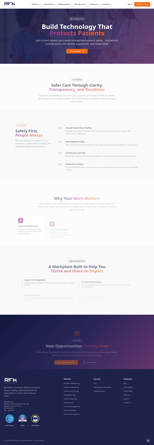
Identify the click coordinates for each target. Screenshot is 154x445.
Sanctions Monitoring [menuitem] (71, 391)
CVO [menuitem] (95, 383)
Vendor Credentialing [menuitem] (71, 387)
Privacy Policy (39, 440)
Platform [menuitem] (67, 379)
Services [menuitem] (97, 379)
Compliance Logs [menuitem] (70, 395)
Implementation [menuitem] (99, 391)
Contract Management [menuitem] (72, 414)
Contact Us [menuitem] (127, 403)
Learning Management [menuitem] (72, 406)
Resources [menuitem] (128, 379)
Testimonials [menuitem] (128, 391)
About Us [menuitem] (127, 395)
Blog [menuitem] (125, 383)
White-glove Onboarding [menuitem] (102, 387)
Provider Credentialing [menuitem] (71, 383)
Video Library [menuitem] (128, 387)
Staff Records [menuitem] (68, 403)
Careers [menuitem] (126, 399)
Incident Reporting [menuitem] (70, 399)
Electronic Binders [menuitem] (70, 410)
